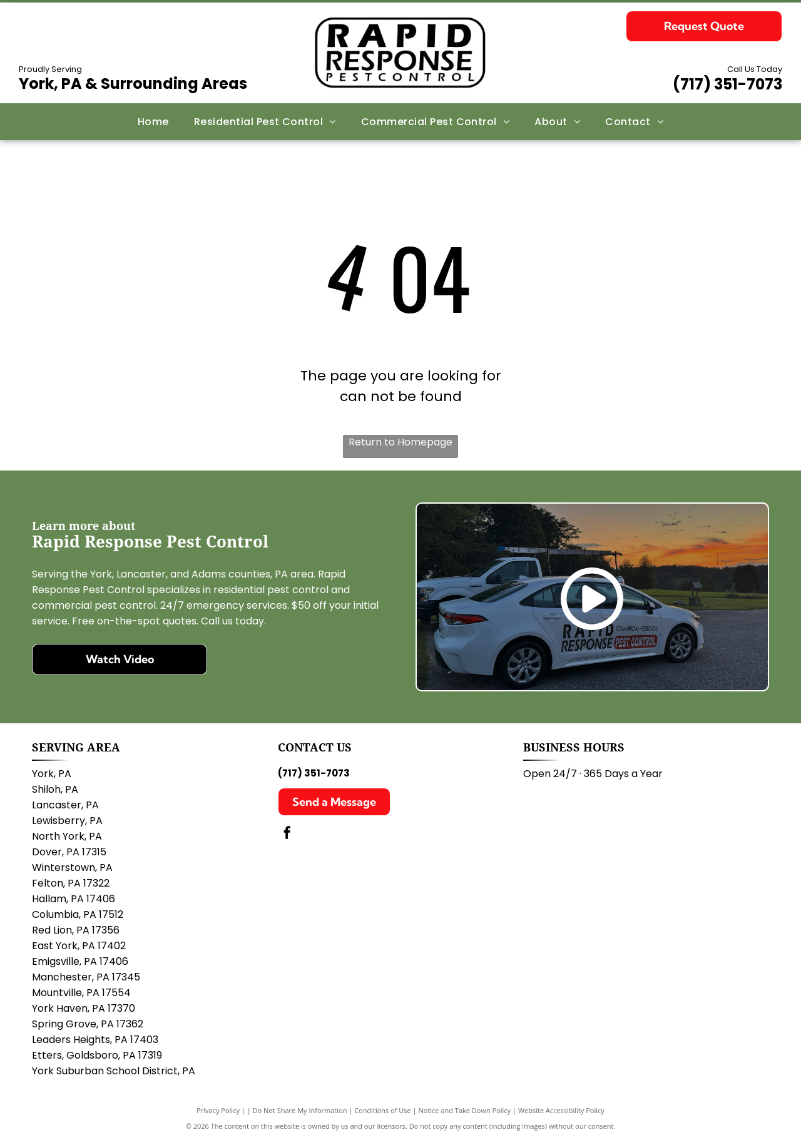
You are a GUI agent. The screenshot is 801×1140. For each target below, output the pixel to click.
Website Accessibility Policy (561, 1110)
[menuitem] (153, 122)
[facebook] (287, 834)
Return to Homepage (400, 442)
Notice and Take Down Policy (465, 1110)
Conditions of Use (382, 1110)
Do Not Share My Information (300, 1110)
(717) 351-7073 (727, 84)
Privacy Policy (218, 1110)
